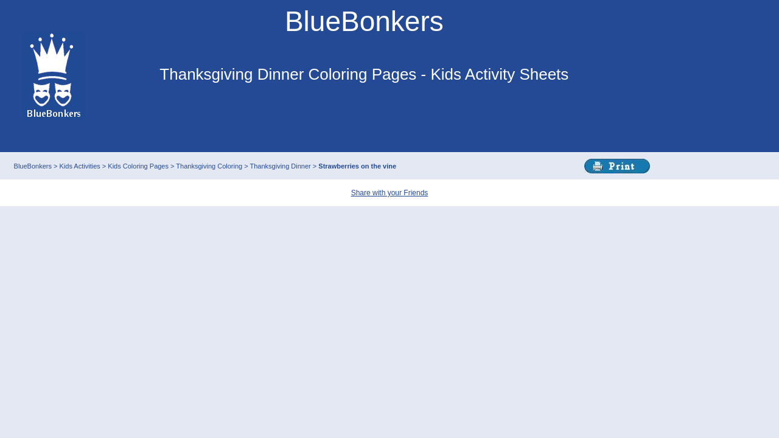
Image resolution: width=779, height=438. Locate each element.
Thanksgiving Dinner (281, 166)
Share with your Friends (389, 193)
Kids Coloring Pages (139, 166)
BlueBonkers (34, 166)
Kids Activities (80, 166)
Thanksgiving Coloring (210, 166)
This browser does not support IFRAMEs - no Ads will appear (364, 120)
